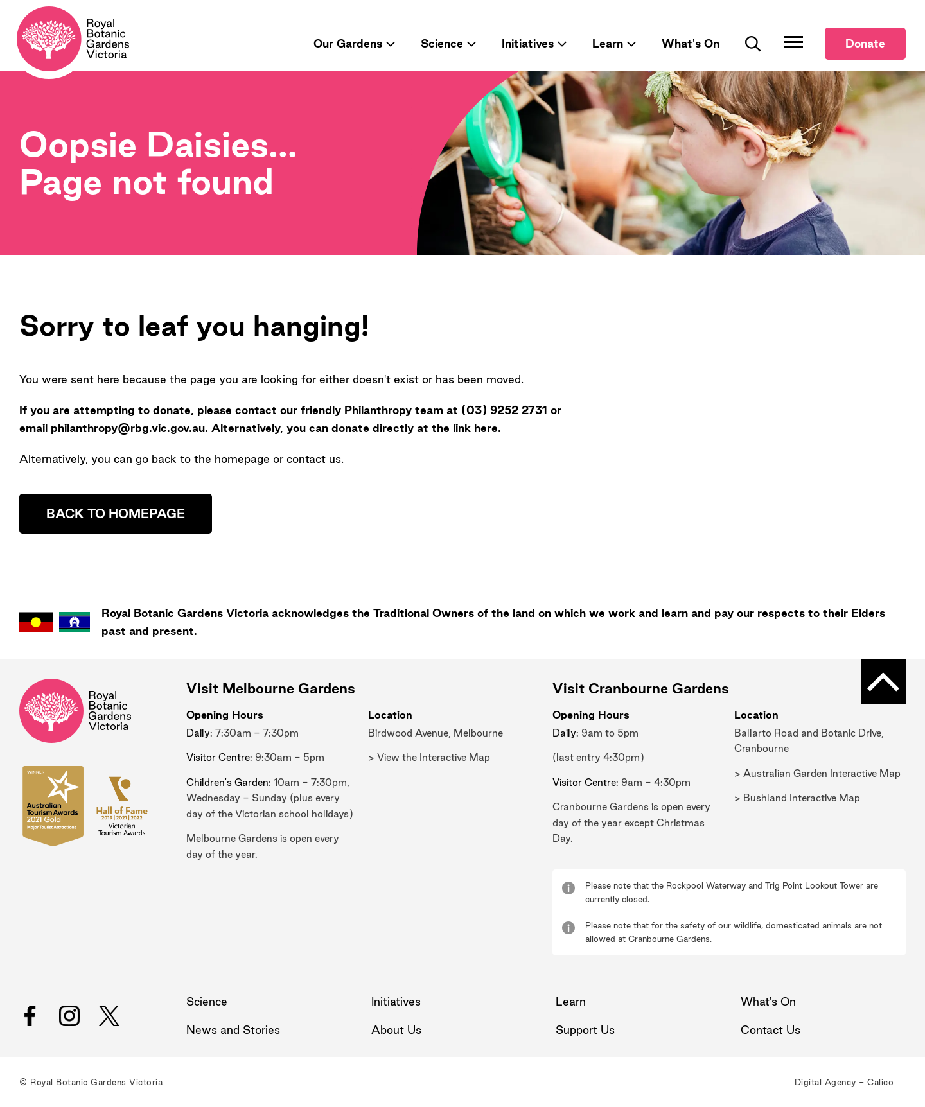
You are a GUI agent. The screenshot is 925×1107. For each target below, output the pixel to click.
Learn (607, 43)
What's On (690, 43)
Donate (865, 43)
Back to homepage (115, 514)
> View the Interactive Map (429, 757)
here (486, 428)
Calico (880, 1081)
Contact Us (770, 1030)
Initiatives (528, 43)
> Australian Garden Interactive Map (817, 773)
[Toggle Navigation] (793, 41)
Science (442, 43)
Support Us (585, 1030)
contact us (313, 459)
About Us (396, 1030)
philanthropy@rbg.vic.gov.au (128, 428)
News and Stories (233, 1030)
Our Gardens (347, 43)
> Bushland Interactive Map (797, 797)
